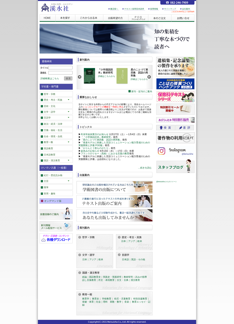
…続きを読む (145, 167)
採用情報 (154, 9)
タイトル (44, 67)
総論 (84, 277)
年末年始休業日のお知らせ (94, 134)
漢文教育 (135, 280)
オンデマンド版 (52, 200)
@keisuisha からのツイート (166, 182)
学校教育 (106, 298)
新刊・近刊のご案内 (141, 91)
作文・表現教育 (106, 280)
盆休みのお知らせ (90, 151)
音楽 (126, 301)
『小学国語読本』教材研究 (97, 137)
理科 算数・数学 (112, 301)
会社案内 (186, 9)
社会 (98, 301)
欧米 (139, 241)
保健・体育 (88, 301)
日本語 (125, 259)
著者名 (43, 72)
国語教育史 (95, 277)
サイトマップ (170, 9)
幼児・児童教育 (122, 298)
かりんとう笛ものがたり (95, 148)
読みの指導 (141, 277)
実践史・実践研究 (112, 277)
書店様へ (114, 9)
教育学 (85, 298)
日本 (123, 241)
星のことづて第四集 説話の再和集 (101, 139)
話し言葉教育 (89, 280)
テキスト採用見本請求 (134, 9)
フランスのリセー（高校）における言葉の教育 (105, 153)
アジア (131, 241)
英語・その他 (138, 259)
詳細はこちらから (106, 76)
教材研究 (128, 277)
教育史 (95, 298)
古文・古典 (122, 280)
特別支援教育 (140, 298)
